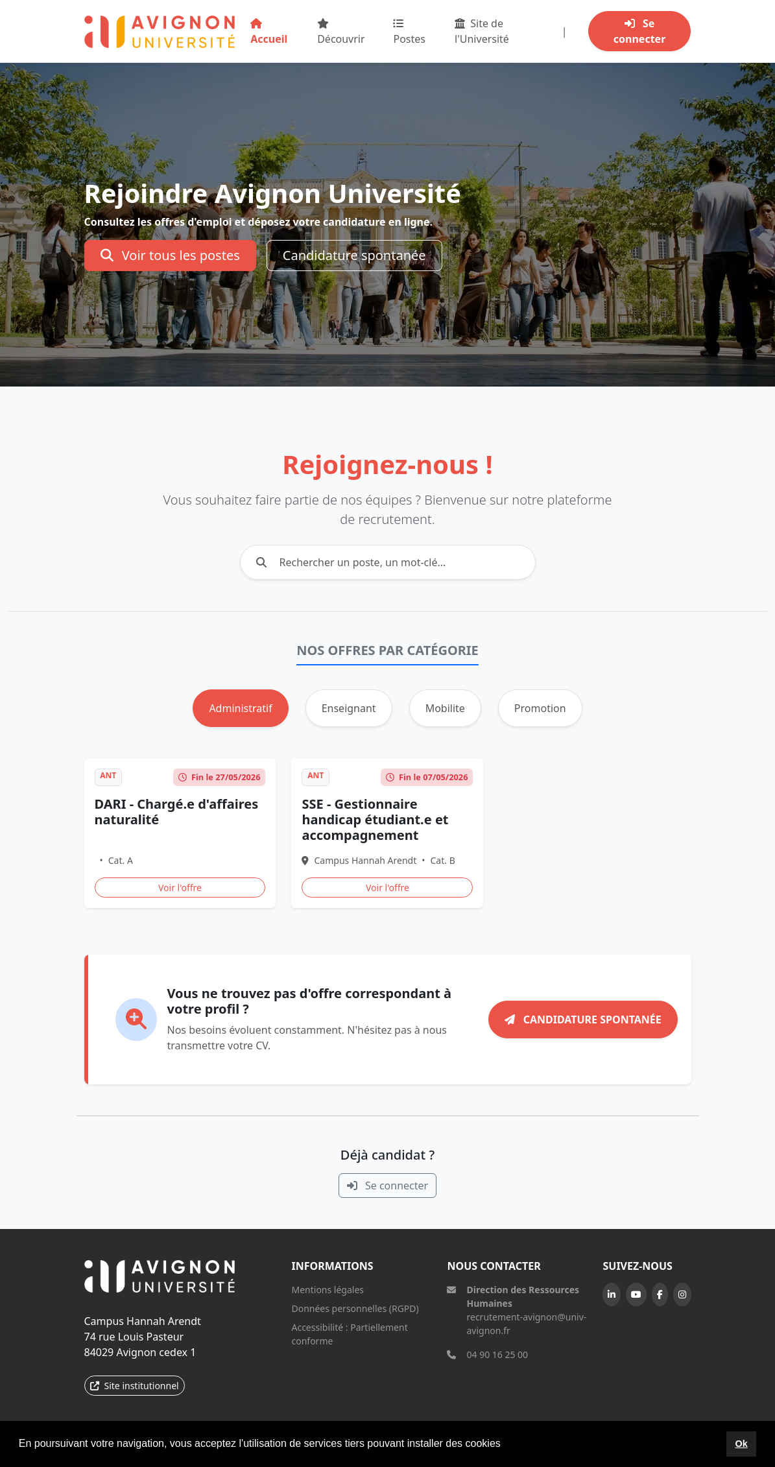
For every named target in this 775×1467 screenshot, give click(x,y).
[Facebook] (660, 1294)
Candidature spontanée (354, 255)
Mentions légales (327, 1289)
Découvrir (340, 32)
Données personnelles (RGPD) (354, 1308)
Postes (409, 32)
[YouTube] (636, 1294)
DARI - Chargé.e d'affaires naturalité (177, 811)
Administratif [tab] (240, 708)
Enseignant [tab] (349, 708)
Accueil (268, 32)
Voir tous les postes (170, 255)
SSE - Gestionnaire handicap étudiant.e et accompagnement (375, 819)
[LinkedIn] (611, 1294)
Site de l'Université (482, 31)
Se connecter (640, 31)
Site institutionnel (134, 1385)
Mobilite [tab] (445, 708)
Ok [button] (741, 1443)
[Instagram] (682, 1294)
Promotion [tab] (540, 708)
